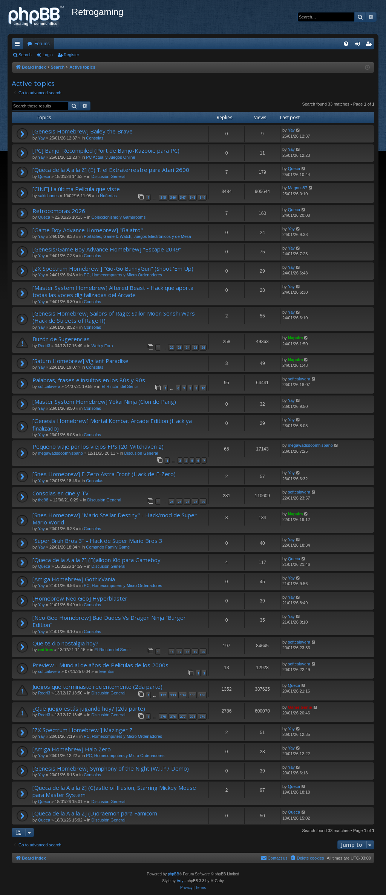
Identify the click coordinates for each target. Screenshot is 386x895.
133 (173, 695)
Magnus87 (297, 187)
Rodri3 (44, 345)
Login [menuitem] (359, 45)
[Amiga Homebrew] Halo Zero (71, 749)
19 (195, 651)
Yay (41, 138)
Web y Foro (102, 345)
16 (171, 651)
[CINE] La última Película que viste (76, 189)
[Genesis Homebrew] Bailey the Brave (82, 131)
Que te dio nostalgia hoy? (65, 643)
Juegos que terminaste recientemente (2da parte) (97, 686)
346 (173, 197)
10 (203, 388)
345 (163, 197)
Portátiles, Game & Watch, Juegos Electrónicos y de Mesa (137, 236)
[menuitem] (346, 43)
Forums (42, 43)
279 (202, 716)
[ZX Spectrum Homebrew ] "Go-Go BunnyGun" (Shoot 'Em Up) (112, 268)
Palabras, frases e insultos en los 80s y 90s (88, 380)
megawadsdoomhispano (60, 453)
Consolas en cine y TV (60, 493)
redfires (45, 649)
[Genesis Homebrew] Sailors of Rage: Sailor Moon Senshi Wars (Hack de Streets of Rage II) (113, 317)
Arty (180, 881)
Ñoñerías (108, 195)
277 (182, 716)
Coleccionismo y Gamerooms (119, 217)
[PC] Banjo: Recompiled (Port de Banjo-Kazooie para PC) (105, 150)
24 (187, 347)
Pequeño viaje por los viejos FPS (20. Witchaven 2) (98, 446)
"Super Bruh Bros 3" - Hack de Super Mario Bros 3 (97, 540)
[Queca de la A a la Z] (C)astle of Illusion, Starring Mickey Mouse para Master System (114, 791)
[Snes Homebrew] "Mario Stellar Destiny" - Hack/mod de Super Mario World (114, 518)
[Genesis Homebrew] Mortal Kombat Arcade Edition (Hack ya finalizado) (112, 424)
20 (203, 651)
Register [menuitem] (370, 45)
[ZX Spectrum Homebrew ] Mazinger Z (82, 730)
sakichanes (48, 195)
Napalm (295, 338)
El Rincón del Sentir (120, 386)
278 (192, 716)
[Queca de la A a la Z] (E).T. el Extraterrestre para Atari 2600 (110, 169)
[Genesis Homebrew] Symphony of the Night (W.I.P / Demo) (110, 768)
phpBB (173, 874)
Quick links (19, 45)
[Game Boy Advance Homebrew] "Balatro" (87, 230)
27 (187, 501)
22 (171, 347)
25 (195, 347)
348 (192, 197)
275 (163, 716)
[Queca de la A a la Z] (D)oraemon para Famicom (94, 813)
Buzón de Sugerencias (61, 339)
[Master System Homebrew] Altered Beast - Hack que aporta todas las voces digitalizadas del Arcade (112, 291)
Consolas (94, 138)
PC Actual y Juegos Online (110, 157)
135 (192, 695)
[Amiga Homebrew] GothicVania (73, 579)
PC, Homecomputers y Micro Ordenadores (123, 275)
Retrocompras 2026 (58, 211)
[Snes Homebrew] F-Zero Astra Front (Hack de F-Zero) (104, 474)
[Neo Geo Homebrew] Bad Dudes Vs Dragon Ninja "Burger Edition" (109, 621)
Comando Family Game (108, 547)
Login (48, 54)
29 (203, 501)
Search (25, 54)
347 (182, 197)
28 (195, 501)
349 (202, 197)
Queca (44, 176)
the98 (43, 500)
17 (179, 651)
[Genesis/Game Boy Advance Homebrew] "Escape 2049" (106, 249)
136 (202, 695)
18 (187, 651)
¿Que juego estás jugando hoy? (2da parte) (88, 708)
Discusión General (109, 176)
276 (173, 716)
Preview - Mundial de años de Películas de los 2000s (100, 665)
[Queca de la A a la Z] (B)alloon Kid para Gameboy (96, 560)
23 (179, 347)
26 (203, 347)
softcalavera (49, 386)
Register (71, 54)
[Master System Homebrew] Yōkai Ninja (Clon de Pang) (104, 401)
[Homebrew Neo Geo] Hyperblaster (79, 598)
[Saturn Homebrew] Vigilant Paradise (80, 361)
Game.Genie (300, 707)
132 (163, 695)
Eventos (106, 671)
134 (182, 695)
